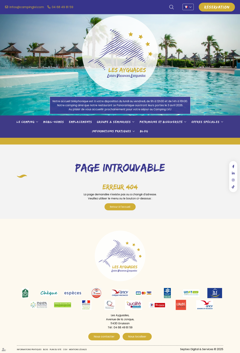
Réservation (217, 7)
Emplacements (80, 122)
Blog (144, 131)
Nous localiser (137, 336)
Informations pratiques (111, 131)
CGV (65, 349)
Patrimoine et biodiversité (161, 122)
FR (188, 7)
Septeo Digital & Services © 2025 (201, 349)
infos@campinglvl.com (26, 7)
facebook (233, 166)
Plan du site (55, 349)
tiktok (233, 186)
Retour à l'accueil (120, 206)
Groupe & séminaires (114, 122)
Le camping (26, 122)
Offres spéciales (205, 122)
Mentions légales (78, 349)
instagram (233, 180)
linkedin (233, 173)
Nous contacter (104, 336)
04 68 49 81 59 (62, 7)
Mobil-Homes (53, 122)
